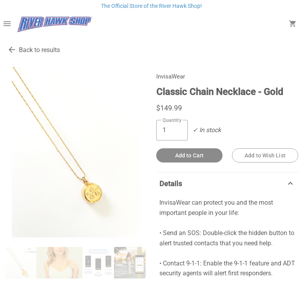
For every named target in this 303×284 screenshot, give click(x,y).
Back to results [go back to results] (39, 50)
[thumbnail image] (20, 262)
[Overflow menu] (7, 24)
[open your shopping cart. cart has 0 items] (293, 24)
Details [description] (227, 183)
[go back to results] (12, 50)
